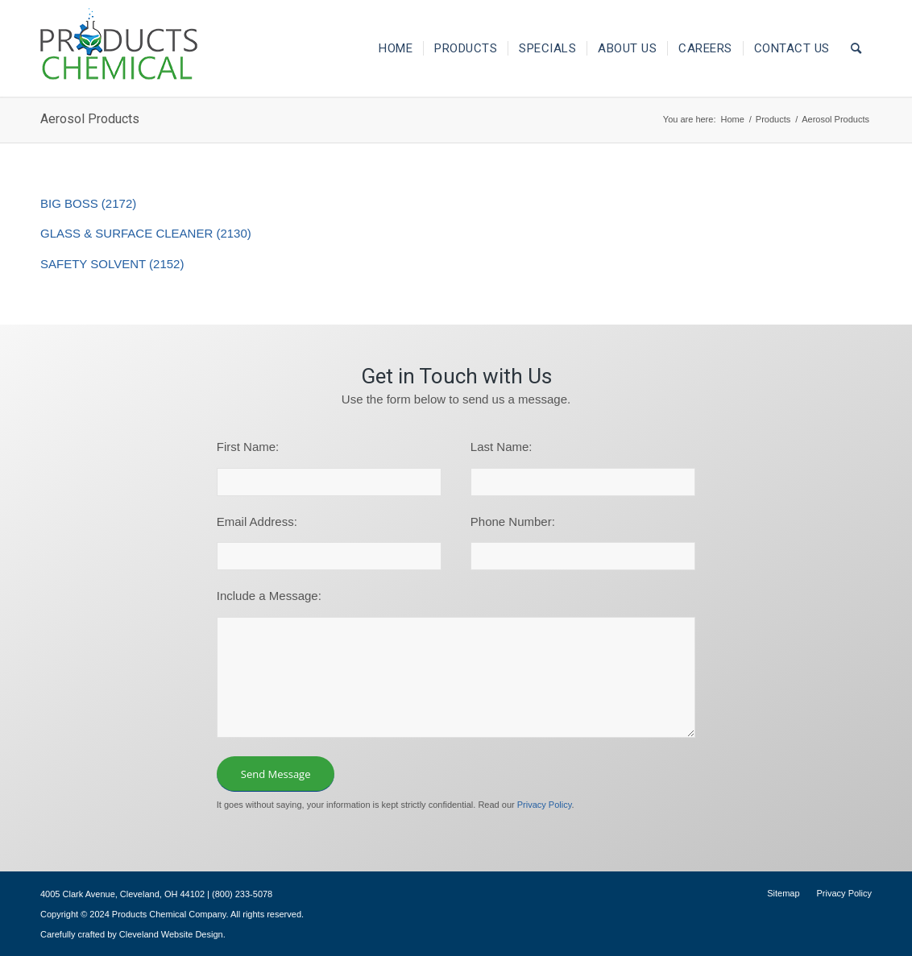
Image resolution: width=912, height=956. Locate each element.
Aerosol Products (89, 118)
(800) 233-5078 (242, 894)
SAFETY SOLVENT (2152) (112, 264)
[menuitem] (395, 48)
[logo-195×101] (118, 48)
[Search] (856, 48)
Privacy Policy (544, 804)
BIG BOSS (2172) (88, 203)
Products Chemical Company (169, 914)
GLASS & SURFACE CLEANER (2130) (145, 233)
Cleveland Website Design (171, 934)
